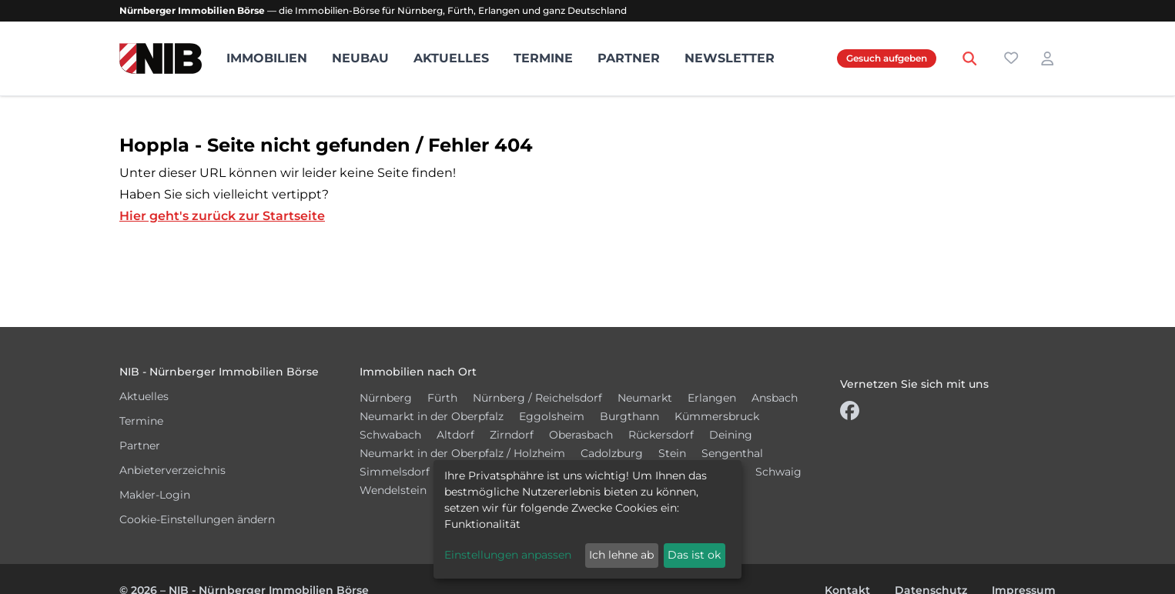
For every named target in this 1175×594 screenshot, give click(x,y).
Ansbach (775, 398)
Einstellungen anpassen (507, 555)
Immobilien (266, 58)
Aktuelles (451, 58)
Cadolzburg (612, 453)
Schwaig (778, 472)
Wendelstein (393, 490)
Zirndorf (512, 435)
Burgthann (629, 416)
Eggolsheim (551, 416)
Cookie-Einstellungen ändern (197, 519)
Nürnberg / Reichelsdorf (537, 398)
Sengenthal (732, 453)
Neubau (360, 58)
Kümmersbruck (717, 416)
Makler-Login (154, 495)
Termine (543, 58)
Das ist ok (694, 555)
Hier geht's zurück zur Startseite (222, 216)
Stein (672, 453)
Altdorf (455, 435)
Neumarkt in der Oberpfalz (432, 416)
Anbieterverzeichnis (172, 470)
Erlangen (712, 398)
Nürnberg (386, 398)
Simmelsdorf (395, 472)
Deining (730, 435)
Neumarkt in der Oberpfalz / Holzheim (462, 453)
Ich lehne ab (621, 555)
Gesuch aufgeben (886, 58)
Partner (629, 58)
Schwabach (390, 435)
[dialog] (587, 519)
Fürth (442, 398)
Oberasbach (581, 435)
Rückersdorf (661, 435)
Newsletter (730, 58)
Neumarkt (645, 398)
